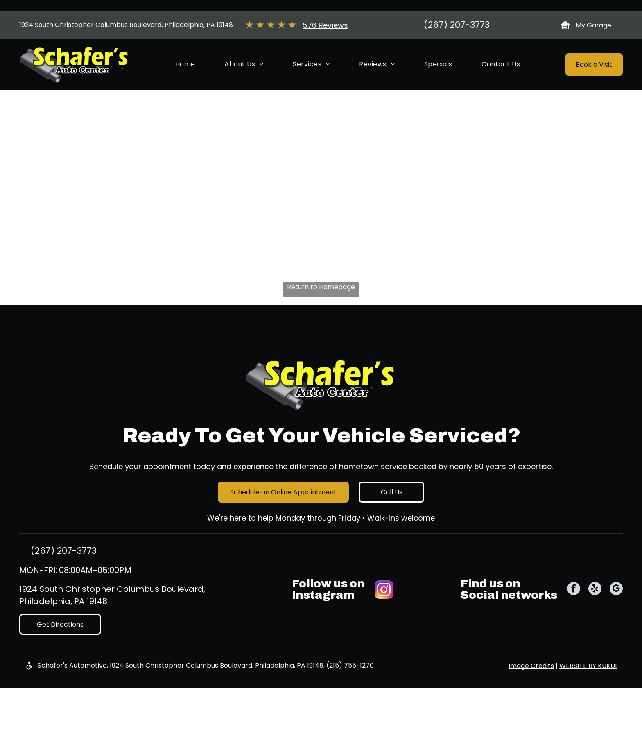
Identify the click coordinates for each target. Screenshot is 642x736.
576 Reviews (325, 54)
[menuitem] (185, 94)
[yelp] (594, 618)
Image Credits (531, 695)
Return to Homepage (321, 316)
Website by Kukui (588, 695)
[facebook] (573, 618)
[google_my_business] (616, 618)
